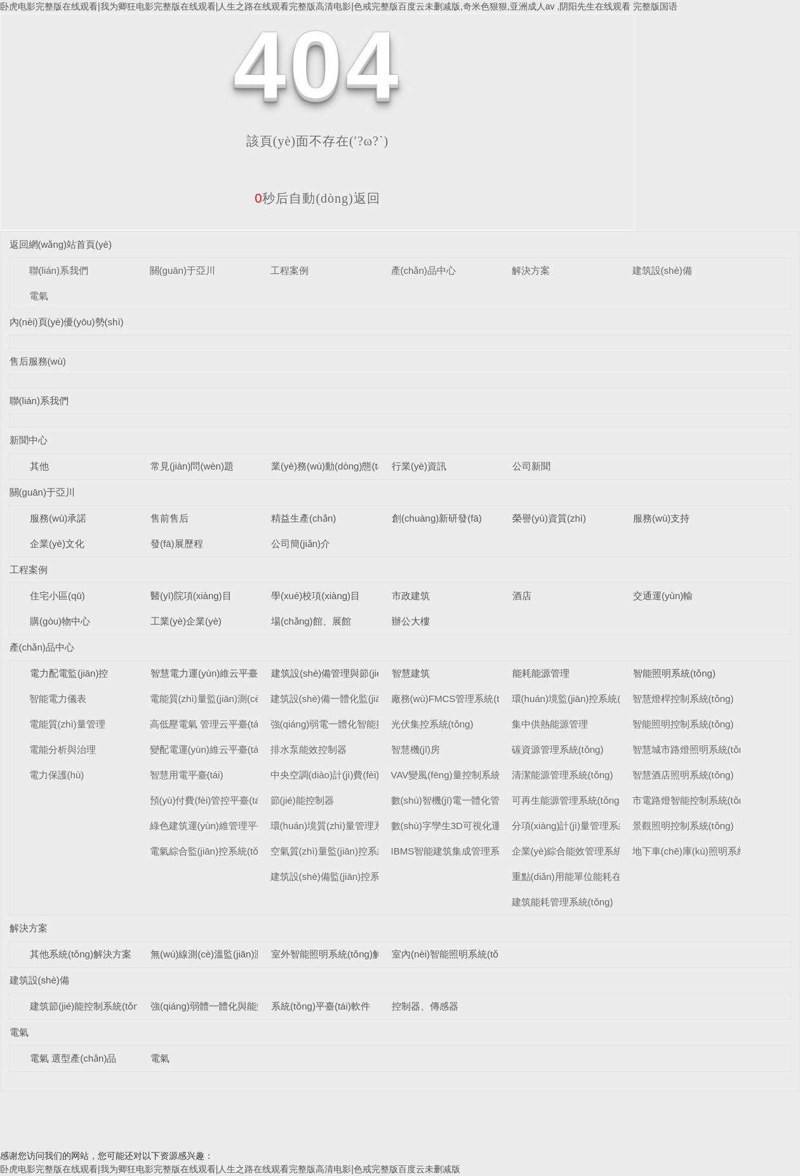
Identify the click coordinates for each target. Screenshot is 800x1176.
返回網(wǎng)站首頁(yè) (61, 244)
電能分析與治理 (62, 749)
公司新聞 (531, 466)
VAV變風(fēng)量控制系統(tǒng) (458, 774)
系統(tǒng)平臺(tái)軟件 (320, 1006)
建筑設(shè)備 (662, 270)
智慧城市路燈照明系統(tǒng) (692, 749)
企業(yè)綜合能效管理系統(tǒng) (580, 851)
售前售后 (169, 518)
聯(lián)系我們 (58, 270)
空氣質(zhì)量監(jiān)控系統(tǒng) (341, 851)
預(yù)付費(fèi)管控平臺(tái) (208, 800)
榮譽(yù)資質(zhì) (549, 518)
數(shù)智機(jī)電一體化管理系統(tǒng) (472, 800)
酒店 (521, 595)
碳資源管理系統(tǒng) (558, 749)
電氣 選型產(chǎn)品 (73, 1058)
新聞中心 (29, 440)
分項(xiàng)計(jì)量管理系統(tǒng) (582, 825)
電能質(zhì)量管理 (67, 724)
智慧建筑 (411, 673)
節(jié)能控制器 (302, 800)
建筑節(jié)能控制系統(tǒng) (88, 1006)
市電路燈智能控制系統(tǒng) (692, 800)
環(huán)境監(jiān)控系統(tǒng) (577, 698)
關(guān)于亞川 (182, 270)
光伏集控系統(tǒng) (432, 724)
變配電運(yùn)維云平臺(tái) (207, 749)
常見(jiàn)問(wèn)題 (192, 466)
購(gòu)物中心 (60, 621)
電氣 (38, 295)
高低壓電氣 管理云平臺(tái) (207, 724)
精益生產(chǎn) (303, 518)
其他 (39, 466)
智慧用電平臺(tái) (186, 774)
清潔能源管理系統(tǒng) (562, 774)
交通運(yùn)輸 (663, 595)
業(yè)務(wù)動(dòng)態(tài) (329, 466)
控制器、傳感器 (425, 1006)
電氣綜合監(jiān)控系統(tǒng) (211, 851)
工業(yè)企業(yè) (186, 621)
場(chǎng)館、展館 (311, 621)
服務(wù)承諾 (58, 518)
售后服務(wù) (38, 361)
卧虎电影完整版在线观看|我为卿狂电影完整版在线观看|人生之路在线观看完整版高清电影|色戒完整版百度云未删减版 (230, 1169)
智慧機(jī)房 (416, 749)
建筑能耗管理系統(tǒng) (562, 901)
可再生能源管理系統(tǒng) (567, 800)
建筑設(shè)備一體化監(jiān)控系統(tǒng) (356, 698)
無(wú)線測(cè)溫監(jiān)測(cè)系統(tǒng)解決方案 (256, 954)
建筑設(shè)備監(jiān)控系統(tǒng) (342, 876)
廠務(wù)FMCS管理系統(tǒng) (455, 698)
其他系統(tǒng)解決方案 (80, 954)
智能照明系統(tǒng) (674, 673)
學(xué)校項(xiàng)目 (315, 595)
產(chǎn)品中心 (423, 270)
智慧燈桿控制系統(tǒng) (683, 698)
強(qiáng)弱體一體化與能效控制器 (222, 1006)
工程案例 (289, 270)
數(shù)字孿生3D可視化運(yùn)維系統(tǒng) (484, 825)
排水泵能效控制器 (308, 749)
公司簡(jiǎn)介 (300, 543)
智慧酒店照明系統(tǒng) (683, 774)
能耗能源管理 (541, 673)
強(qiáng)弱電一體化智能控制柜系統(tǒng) (360, 724)
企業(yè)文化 (57, 543)
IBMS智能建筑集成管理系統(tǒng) (463, 851)
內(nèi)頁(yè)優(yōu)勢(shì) (67, 321)
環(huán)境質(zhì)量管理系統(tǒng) (344, 825)
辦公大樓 (411, 621)
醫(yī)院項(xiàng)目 (191, 595)
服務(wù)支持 (661, 518)
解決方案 (531, 270)
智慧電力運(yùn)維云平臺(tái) (212, 673)
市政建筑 (411, 595)
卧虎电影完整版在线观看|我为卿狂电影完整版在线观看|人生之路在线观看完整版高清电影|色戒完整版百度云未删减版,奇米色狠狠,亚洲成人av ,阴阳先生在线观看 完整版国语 (338, 6)
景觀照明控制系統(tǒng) (683, 825)
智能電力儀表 (57, 698)
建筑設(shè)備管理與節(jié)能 (332, 673)
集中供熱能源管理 (550, 724)
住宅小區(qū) (57, 595)
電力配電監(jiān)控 (69, 673)
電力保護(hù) (56, 774)
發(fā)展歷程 (176, 543)
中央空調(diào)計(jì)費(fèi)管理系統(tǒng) (356, 774)
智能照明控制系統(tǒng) (683, 724)
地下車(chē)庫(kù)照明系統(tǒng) (702, 851)
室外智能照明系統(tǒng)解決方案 (341, 954)
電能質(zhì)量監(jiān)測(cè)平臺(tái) (224, 698)
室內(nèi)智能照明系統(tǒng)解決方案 (471, 954)
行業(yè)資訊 (419, 466)
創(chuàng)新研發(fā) (437, 518)
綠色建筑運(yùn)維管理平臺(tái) (216, 825)
